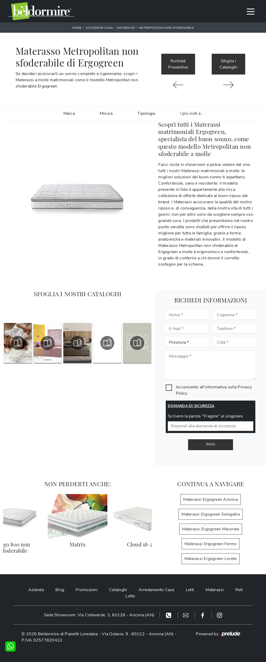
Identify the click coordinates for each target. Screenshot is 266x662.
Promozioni (87, 590)
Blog (59, 590)
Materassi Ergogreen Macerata (210, 529)
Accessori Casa (99, 28)
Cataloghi (118, 590)
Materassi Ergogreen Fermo (210, 544)
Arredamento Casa (156, 590)
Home (77, 28)
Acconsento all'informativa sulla (214, 390)
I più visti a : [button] (191, 113)
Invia (210, 444)
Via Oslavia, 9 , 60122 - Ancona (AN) (138, 634)
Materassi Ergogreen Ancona (210, 499)
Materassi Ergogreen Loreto (210, 559)
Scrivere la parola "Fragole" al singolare (205, 416)
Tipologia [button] (146, 113)
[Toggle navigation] (251, 11)
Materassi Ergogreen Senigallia (210, 514)
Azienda (36, 590)
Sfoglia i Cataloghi (228, 64)
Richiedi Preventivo (178, 64)
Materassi (126, 28)
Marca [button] (69, 113)
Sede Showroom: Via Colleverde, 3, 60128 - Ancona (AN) (99, 615)
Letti (190, 590)
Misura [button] (106, 113)
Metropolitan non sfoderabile (166, 28)
